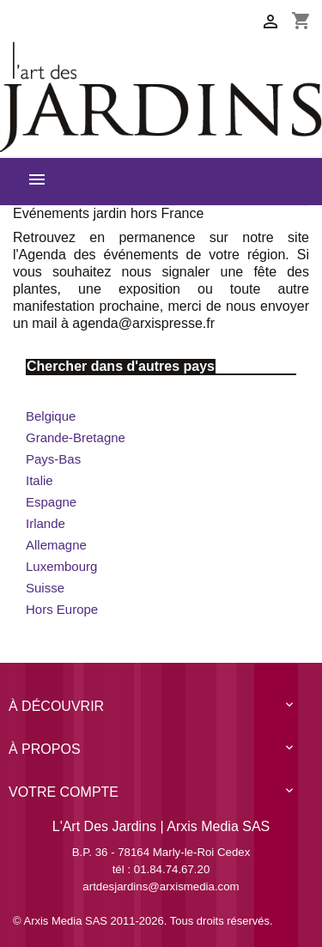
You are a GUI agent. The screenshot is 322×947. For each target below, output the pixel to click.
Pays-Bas (53, 459)
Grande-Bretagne (75, 437)
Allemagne (56, 544)
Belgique (51, 416)
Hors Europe (62, 609)
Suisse (45, 587)
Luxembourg (61, 566)
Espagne (51, 502)
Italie (39, 480)
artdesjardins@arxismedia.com (160, 886)
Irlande (45, 523)
